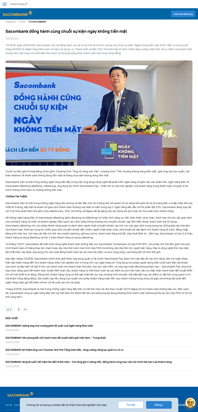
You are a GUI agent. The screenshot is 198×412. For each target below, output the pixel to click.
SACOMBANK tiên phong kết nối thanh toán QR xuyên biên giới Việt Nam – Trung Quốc (55, 337)
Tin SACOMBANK (37, 21)
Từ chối (130, 405)
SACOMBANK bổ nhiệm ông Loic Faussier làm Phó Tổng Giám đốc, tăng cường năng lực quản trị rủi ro (64, 350)
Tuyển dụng (19, 405)
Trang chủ (10, 21)
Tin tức (22, 21)
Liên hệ (8, 405)
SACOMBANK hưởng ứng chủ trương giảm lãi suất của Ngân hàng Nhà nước (49, 325)
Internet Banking (183, 14)
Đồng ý (159, 405)
